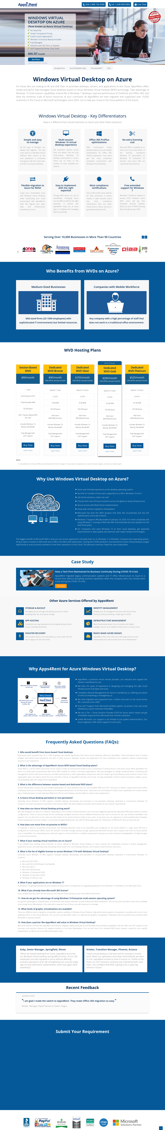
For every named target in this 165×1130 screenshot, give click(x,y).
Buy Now (28, 445)
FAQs (109, 68)
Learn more (28, 450)
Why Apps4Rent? (96, 68)
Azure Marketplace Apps (78, 68)
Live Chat (140, 4)
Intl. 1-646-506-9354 (119, 4)
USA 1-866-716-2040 (93, 4)
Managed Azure (59, 68)
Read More (61, 586)
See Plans (36, 59)
